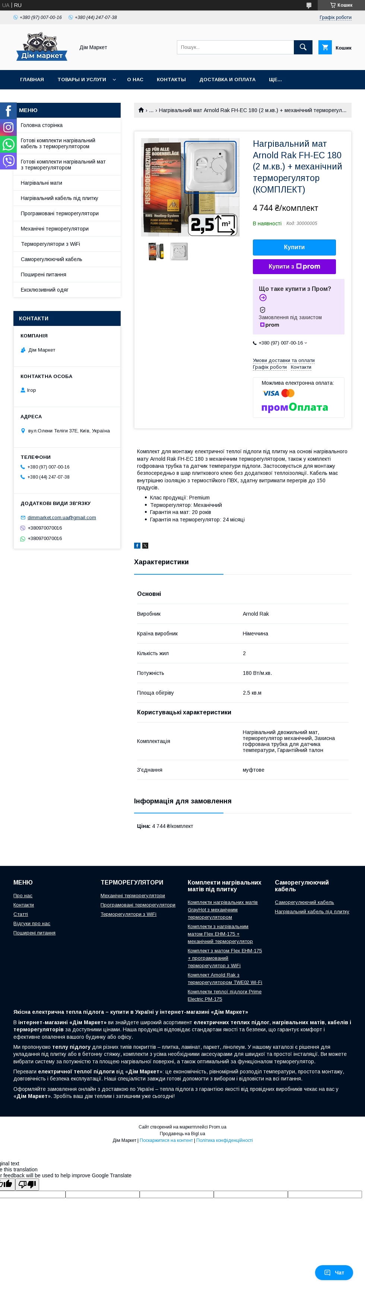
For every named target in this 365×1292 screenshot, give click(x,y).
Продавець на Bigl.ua (182, 1133)
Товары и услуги (81, 79)
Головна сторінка (42, 125)
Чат (334, 1272)
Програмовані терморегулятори (60, 213)
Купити (294, 247)
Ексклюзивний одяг (45, 290)
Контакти (23, 905)
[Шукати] (303, 47)
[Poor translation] (27, 1184)
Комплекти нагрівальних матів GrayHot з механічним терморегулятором (223, 909)
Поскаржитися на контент (166, 1140)
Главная (32, 79)
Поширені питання (43, 274)
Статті (20, 914)
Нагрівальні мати (41, 183)
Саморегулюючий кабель (51, 259)
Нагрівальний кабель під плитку (59, 198)
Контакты (171, 79)
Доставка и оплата (227, 79)
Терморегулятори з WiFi (50, 244)
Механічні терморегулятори (55, 229)
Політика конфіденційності (224, 1140)
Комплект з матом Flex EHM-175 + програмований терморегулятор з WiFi (225, 958)
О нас (135, 79)
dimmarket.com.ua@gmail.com (62, 517)
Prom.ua (217, 1127)
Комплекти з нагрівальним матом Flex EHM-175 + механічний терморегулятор (220, 934)
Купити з (294, 266)
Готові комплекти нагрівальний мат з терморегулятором (63, 165)
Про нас (22, 895)
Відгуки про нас (31, 923)
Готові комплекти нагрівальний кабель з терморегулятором (58, 143)
